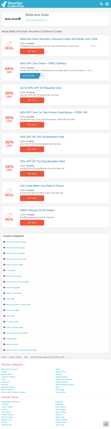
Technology (11, 287)
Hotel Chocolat (7, 417)
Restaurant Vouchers (15, 333)
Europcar (59, 402)
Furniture (10, 322)
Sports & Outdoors (14, 259)
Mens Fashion (12, 265)
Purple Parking (7, 415)
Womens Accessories (15, 282)
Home (3, 357)
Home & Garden (13, 248)
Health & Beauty (13, 253)
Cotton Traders (7, 407)
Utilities (9, 339)
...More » (93, 46)
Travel (9, 270)
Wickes (4, 422)
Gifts (8, 299)
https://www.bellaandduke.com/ (36, 20)
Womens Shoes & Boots (17, 305)
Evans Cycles (61, 407)
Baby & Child (12, 293)
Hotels (58, 369)
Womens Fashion (14, 242)
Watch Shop (60, 417)
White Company (62, 420)
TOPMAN (5, 404)
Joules (3, 410)
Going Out (11, 310)
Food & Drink (12, 276)
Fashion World (61, 422)
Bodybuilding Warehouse (10, 402)
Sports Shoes (61, 412)
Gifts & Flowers (13, 327)
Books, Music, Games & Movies (20, 350)
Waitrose (59, 415)
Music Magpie (61, 410)
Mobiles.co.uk (6, 420)
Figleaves (59, 404)
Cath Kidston (6, 412)
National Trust (6, 425)
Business (10, 344)
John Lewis (60, 425)
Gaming (58, 374)
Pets (8, 316)
